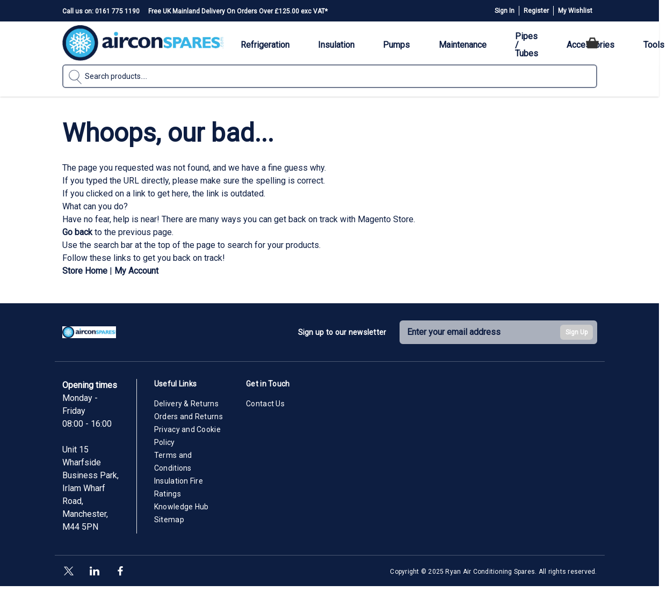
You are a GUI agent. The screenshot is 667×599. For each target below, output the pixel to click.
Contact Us (265, 403)
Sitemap (169, 519)
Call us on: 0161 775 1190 (101, 11)
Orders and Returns (188, 416)
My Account (136, 271)
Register (536, 10)
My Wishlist (575, 10)
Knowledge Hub (181, 506)
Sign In (504, 10)
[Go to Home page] (142, 43)
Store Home (84, 271)
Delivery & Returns (186, 403)
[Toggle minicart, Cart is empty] (592, 43)
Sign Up (577, 332)
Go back (77, 232)
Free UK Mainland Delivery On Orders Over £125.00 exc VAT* (238, 11)
